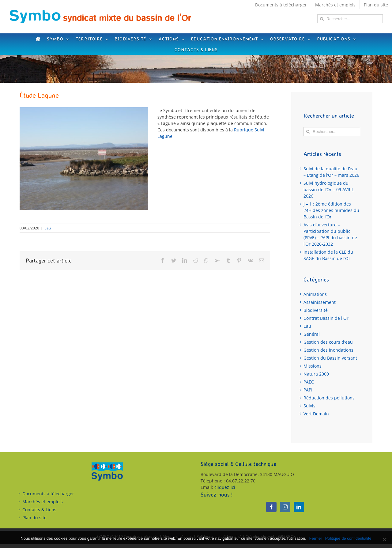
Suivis (309, 406)
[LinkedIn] (299, 507)
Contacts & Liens (39, 509)
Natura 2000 (316, 374)
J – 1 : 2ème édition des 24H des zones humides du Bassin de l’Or (331, 210)
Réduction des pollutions (329, 398)
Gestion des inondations (328, 350)
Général (311, 334)
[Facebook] (271, 507)
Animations (315, 294)
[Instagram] (285, 507)
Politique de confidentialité (348, 538)
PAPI (307, 390)
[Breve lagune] (84, 158)
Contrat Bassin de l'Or (326, 318)
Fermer (315, 538)
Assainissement (319, 302)
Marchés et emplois (42, 502)
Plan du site (34, 517)
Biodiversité (315, 310)
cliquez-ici (224, 487)
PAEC (308, 382)
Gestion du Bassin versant (330, 358)
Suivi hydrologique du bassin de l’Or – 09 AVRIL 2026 (328, 189)
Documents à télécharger (48, 494)
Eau (47, 228)
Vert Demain (316, 414)
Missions (312, 366)
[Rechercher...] (350, 18)
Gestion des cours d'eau (328, 342)
